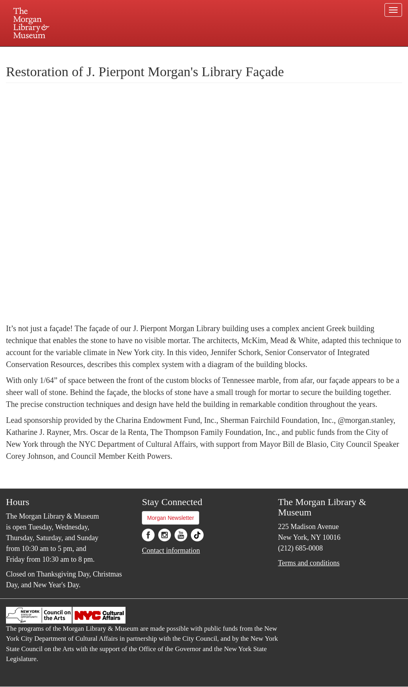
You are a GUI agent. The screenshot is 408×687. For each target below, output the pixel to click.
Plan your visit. (109, 53)
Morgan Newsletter (170, 518)
